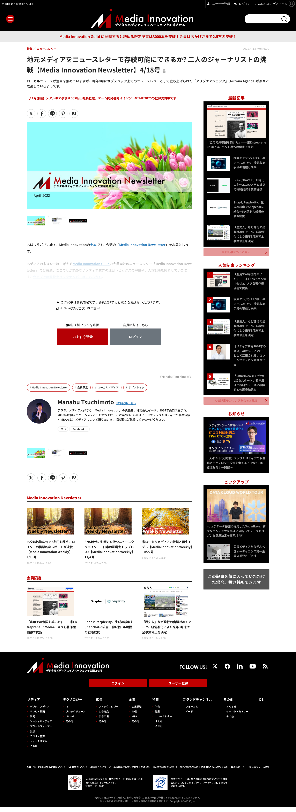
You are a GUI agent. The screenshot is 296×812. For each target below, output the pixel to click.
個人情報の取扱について (165, 771)
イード (187, 716)
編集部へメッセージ (100, 771)
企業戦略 (136, 711)
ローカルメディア (108, 387)
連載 (156, 716)
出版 (32, 736)
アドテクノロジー (108, 711)
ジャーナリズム (38, 746)
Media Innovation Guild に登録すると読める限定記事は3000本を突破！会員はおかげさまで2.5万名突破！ (148, 36)
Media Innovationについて (52, 771)
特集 (154, 704)
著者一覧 (31, 771)
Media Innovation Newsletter (142, 244)
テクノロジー (73, 704)
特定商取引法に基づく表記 (214, 771)
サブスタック (137, 387)
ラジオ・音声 (37, 741)
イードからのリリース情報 (256, 771)
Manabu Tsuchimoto (88, 401)
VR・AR (69, 721)
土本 (93, 244)
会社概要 (235, 771)
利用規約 (145, 771)
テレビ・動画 (37, 716)
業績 (133, 716)
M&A (133, 721)
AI (66, 711)
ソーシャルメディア (41, 726)
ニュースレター (162, 721)
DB (261, 704)
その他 (33, 751)
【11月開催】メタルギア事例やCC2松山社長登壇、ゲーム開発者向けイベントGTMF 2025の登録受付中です (106, 97)
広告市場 (103, 721)
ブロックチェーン (75, 716)
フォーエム (190, 711)
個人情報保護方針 (189, 771)
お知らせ (232, 711)
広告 (98, 704)
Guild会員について (78, 771)
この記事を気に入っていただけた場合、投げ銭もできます (236, 577)
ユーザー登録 (178, 689)
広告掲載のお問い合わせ (125, 771)
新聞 (32, 721)
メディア (34, 704)
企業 (131, 704)
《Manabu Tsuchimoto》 (175, 376)
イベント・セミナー (238, 716)
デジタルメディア (40, 711)
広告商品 (103, 716)
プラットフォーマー (41, 731)
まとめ (157, 726)
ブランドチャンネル (197, 704)
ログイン (117, 689)
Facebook (78, 429)
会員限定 (83, 387)
